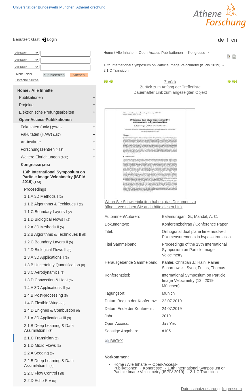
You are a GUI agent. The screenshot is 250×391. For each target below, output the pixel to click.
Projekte (26, 105)
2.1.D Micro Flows (42, 345)
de (221, 40)
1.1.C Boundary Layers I (48, 211)
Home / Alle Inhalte (35, 90)
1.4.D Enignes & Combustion (52, 310)
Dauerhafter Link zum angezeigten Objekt (170, 92)
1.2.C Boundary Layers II (48, 242)
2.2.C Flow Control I (44, 373)
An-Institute (31, 142)
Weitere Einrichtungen (44, 157)
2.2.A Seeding (39, 353)
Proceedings (35, 189)
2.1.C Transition (41, 338)
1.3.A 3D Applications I (46, 257)
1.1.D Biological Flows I (47, 219)
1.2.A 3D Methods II (44, 227)
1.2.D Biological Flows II (47, 249)
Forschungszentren (42, 149)
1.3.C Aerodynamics (44, 272)
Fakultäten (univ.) (41, 127)
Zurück (170, 82)
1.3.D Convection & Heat (48, 280)
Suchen (79, 75)
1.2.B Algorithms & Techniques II (55, 234)
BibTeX (114, 341)
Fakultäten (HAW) (41, 134)
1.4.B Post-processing (46, 295)
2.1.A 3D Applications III (47, 318)
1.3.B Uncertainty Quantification (54, 265)
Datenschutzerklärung (200, 388)
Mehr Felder (24, 74)
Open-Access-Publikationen (45, 119)
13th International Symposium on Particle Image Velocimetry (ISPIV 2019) (53, 177)
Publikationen (31, 97)
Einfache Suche (27, 80)
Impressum (232, 388)
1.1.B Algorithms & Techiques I (53, 204)
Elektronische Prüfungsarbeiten (46, 112)
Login (49, 39)
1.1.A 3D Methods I (43, 196)
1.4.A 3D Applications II (47, 287)
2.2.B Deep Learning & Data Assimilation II (49, 363)
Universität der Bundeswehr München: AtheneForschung (59, 7)
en (234, 40)
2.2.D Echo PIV (40, 380)
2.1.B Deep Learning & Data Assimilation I (49, 328)
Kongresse (35, 164)
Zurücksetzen (54, 75)
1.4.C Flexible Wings (44, 303)
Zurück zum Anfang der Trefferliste (170, 87)
